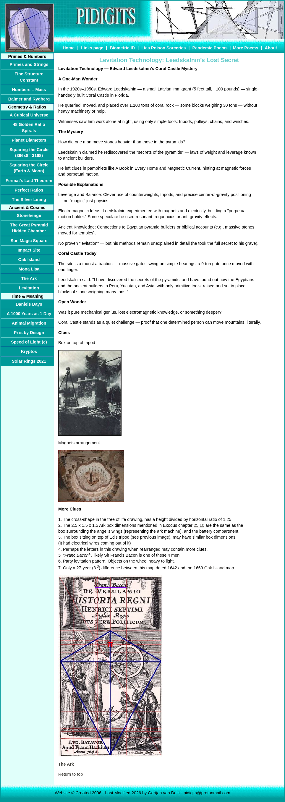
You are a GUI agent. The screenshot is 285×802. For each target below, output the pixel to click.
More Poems (245, 48)
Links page (92, 48)
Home (69, 48)
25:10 (199, 525)
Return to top (70, 774)
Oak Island (214, 568)
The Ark (66, 764)
